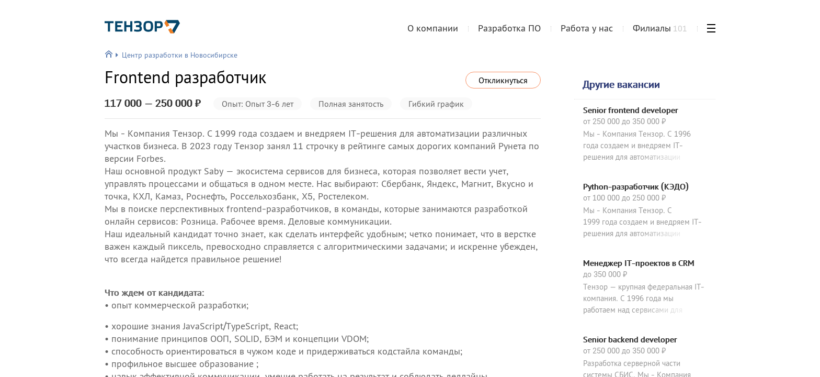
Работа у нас (587, 28)
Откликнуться (503, 80)
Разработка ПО (509, 28)
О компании (432, 28)
